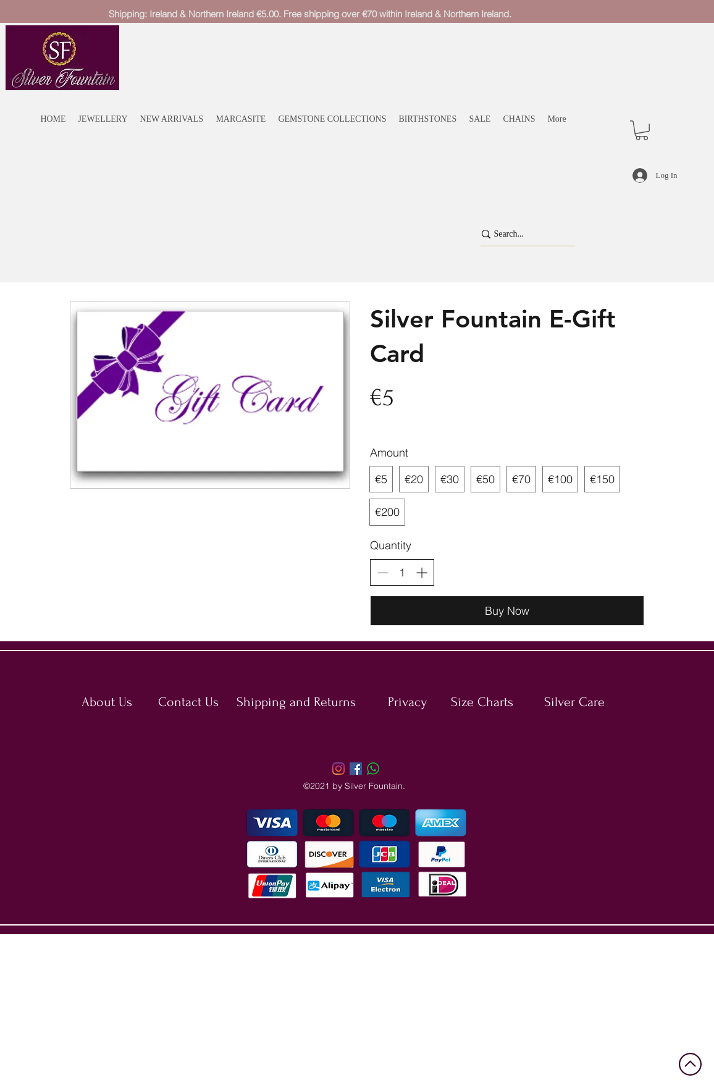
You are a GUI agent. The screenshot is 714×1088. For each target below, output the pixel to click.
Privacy (407, 701)
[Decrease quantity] (382, 572)
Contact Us (188, 701)
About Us (107, 701)
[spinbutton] (402, 572)
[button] (641, 130)
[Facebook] (356, 768)
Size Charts (482, 701)
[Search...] (521, 234)
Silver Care (574, 701)
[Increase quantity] (421, 572)
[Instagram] (338, 768)
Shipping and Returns (296, 701)
